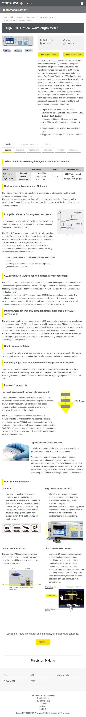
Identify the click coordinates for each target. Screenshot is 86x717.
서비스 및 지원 (9, 681)
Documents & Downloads (28, 144)
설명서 (68, 40)
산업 (5, 675)
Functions (20, 150)
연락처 (42, 642)
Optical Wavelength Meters (47, 17)
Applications (34, 150)
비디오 (47, 144)
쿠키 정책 (43, 706)
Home (5, 17)
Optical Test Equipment (25, 17)
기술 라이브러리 (63, 675)
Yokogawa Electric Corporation (43, 695)
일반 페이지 (48, 40)
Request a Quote (48, 54)
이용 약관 (43, 703)
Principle (60, 150)
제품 (12, 17)
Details (8, 144)
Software (47, 43)
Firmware (69, 43)
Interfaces (48, 150)
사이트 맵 (43, 709)
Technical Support (73, 54)
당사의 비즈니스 (43, 698)
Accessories (74, 150)
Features (7, 150)
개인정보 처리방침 (43, 701)
